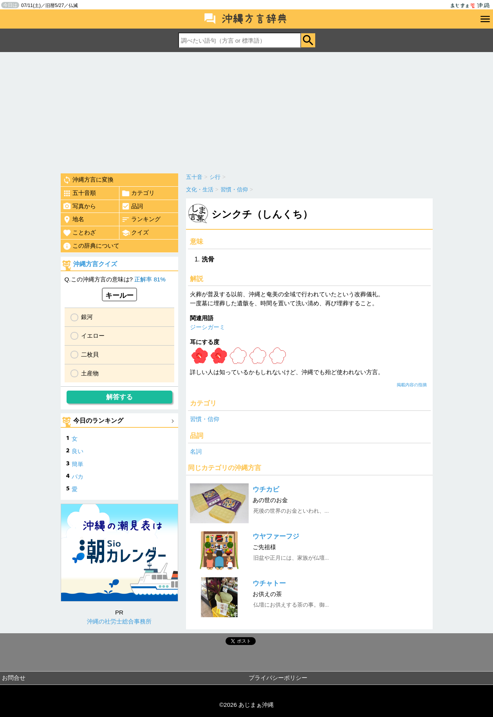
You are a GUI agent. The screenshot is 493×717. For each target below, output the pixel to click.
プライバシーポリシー (278, 677)
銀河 (87, 316)
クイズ (135, 233)
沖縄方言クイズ (95, 264)
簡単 (77, 464)
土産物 (90, 373)
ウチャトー (269, 583)
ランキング (141, 219)
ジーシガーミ (207, 327)
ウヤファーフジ (276, 536)
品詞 (132, 206)
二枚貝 (90, 354)
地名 (73, 219)
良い (77, 451)
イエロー (93, 335)
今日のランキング (98, 420)
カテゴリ (138, 193)
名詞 (196, 451)
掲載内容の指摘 (412, 384)
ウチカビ (266, 489)
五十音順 (79, 193)
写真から (79, 206)
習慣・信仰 (204, 419)
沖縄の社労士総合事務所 (119, 621)
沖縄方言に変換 (88, 180)
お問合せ (13, 677)
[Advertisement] (247, 111)
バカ (77, 476)
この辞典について (91, 246)
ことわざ (79, 233)
